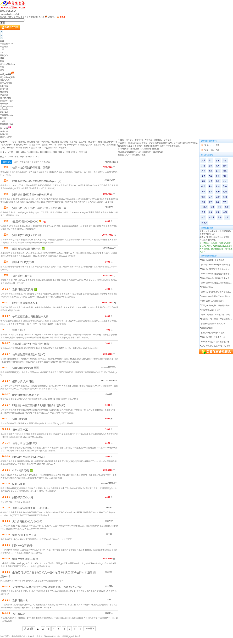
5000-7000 (18, 484)
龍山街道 (73, 142)
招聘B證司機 (19, 419)
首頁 (2, 41)
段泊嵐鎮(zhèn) (110, 142)
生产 (225, 202)
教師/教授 (4, 92)
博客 (2, 58)
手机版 (62, 17)
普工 (203, 217)
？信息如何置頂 (111, 162)
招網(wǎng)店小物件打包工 (213, 333)
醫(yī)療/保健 (5, 98)
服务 (218, 212)
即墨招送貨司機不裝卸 (25, 303)
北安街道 (55, 142)
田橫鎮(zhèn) (73, 145)
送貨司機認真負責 (22, 289)
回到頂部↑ (5, 636)
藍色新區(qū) (99, 145)
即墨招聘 (4, 46)
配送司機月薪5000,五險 (25, 395)
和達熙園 (11, 147)
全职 (16, 156)
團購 (2, 67)
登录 (18, 17)
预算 (225, 171)
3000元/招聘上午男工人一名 (213, 337)
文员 (203, 160)
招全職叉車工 (20, 429)
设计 (225, 181)
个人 (212, 145)
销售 (203, 176)
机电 (210, 212)
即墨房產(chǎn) (6, 44)
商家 (218, 145)
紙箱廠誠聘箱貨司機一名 (26, 248)
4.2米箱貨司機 (20, 470)
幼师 (210, 197)
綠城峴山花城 (22, 147)
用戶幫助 (129, 140)
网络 (220, 217)
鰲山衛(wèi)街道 (95, 142)
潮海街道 (31, 142)
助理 (218, 181)
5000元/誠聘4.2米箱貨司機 (212, 260)
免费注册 (34, 17)
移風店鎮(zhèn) (8, 145)
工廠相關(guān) (6, 115)
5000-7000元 (71, 152)
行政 (225, 160)
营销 (218, 186)
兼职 (22, 156)
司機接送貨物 (207, 287)
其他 (3, 147)
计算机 (204, 207)
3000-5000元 (58, 152)
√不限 (10, 152)
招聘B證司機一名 (22, 275)
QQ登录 (51, 17)
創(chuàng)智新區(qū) (47, 147)
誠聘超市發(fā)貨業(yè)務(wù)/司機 (32, 194)
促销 (218, 171)
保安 (218, 202)
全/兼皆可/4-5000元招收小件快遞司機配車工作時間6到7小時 (47, 587)
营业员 (211, 217)
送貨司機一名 (20, 600)
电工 (227, 207)
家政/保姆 (4, 112)
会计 (210, 160)
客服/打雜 (4, 89)
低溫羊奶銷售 (207, 328)
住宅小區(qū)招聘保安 (25, 443)
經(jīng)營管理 (6, 83)
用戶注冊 (139, 140)
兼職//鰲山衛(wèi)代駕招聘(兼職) (31, 343)
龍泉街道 (64, 142)
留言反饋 (167, 140)
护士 (203, 186)
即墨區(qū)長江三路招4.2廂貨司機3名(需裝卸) (38, 405)
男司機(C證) (19, 613)
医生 (218, 176)
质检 (210, 202)
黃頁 (2, 61)
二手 (2, 49)
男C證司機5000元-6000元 (27, 521)
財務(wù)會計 (5, 80)
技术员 (204, 223)
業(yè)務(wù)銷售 (7, 77)
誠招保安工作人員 (22, 497)
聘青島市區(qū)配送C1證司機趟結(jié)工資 (36, 181)
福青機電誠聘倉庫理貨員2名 (213, 323)
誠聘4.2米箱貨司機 (23, 262)
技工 (227, 217)
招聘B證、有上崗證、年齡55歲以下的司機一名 (39, 208)
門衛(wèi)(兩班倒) (22, 545)
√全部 (14, 142)
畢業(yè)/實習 (6, 137)
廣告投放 (158, 140)
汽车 (210, 176)
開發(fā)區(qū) (86, 145)
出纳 (225, 197)
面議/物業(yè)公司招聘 (211, 310)
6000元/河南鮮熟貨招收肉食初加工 (216, 292)
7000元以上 (84, 152)
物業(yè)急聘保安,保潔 (25, 559)
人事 (203, 171)
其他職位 (4, 118)
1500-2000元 (33, 152)
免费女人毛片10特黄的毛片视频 (131, 155)
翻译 (212, 207)
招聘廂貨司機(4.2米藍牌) (26, 235)
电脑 (210, 191)
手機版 (121, 140)
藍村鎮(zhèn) (22, 145)
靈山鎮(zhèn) (47, 145)
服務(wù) (4, 55)
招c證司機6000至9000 (25, 221)
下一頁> (89, 628)
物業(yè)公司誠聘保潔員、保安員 (31, 167)
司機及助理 (18, 330)
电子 (218, 191)
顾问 (220, 207)
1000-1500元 (20, 152)
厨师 (210, 181)
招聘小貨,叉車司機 (23, 381)
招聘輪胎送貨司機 (22, 368)
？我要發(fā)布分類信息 (70, 636)
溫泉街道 (83, 142)
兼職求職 (4, 134)
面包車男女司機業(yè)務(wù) (28, 456)
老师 (203, 197)
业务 (225, 166)
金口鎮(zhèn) (60, 145)
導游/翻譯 (4, 95)
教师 (218, 166)
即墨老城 (63, 147)
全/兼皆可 (30, 156)
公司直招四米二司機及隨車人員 (30, 316)
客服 (203, 202)
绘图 (225, 212)
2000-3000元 (45, 152)
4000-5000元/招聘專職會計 (213, 301)
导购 (225, 186)
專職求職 (4, 131)
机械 (225, 191)
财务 (203, 166)
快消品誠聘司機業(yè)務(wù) (28, 354)
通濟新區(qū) (112, 145)
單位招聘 (35, 162)
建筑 (210, 166)
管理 (210, 171)
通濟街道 (22, 142)
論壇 (2, 70)
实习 (37, 156)
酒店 (203, 212)
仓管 (218, 197)
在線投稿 (148, 140)
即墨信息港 (24, 162)
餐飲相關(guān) (6, 124)
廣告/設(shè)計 (6, 101)
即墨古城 (33, 147)
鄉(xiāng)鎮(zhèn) (7, 64)
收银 (218, 160)
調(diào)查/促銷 (6, 106)
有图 (212, 150)
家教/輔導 (4, 109)
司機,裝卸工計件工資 (24, 535)
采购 (210, 186)
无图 (218, 150)
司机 (203, 191)
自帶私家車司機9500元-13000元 (30, 508)
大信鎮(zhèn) (34, 145)
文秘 (203, 181)
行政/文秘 (4, 86)
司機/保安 (4, 103)
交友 (2, 52)
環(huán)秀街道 (43, 142)
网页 (225, 176)
